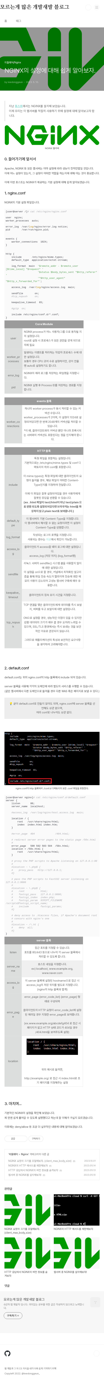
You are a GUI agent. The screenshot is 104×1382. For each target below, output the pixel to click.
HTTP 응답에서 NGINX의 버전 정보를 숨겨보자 (33, 1170)
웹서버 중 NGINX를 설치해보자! (24, 1174)
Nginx (24, 1154)
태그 (18, 21)
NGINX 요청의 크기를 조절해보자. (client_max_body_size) (39, 1160)
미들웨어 (13, 1154)
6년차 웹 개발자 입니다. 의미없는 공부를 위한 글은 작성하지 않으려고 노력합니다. (44, 1306)
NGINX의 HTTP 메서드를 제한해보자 (28, 1165)
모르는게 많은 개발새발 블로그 (24, 1299)
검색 (88, 7)
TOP (97, 1353)
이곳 (48, 539)
